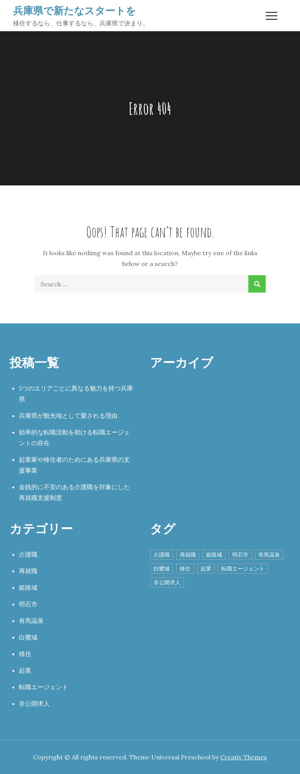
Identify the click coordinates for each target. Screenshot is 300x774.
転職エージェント (43, 687)
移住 (25, 654)
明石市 (28, 604)
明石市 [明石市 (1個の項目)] (240, 554)
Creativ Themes (243, 757)
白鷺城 (28, 637)
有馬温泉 (31, 620)
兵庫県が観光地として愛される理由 (68, 415)
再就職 (28, 571)
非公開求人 (34, 703)
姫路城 (28, 587)
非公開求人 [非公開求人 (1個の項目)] (166, 582)
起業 (25, 670)
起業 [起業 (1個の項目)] (206, 568)
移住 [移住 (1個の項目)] (185, 568)
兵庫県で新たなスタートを (74, 10)
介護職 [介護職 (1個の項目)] (161, 554)
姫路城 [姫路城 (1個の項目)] (214, 554)
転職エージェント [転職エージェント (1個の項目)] (243, 568)
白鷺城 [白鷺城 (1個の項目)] (161, 568)
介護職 (28, 554)
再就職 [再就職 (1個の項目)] (188, 554)
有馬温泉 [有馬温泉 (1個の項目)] (269, 554)
